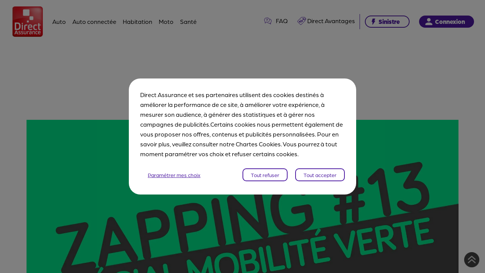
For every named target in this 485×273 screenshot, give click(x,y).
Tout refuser (265, 175)
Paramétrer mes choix (174, 175)
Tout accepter (320, 175)
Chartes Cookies (258, 143)
